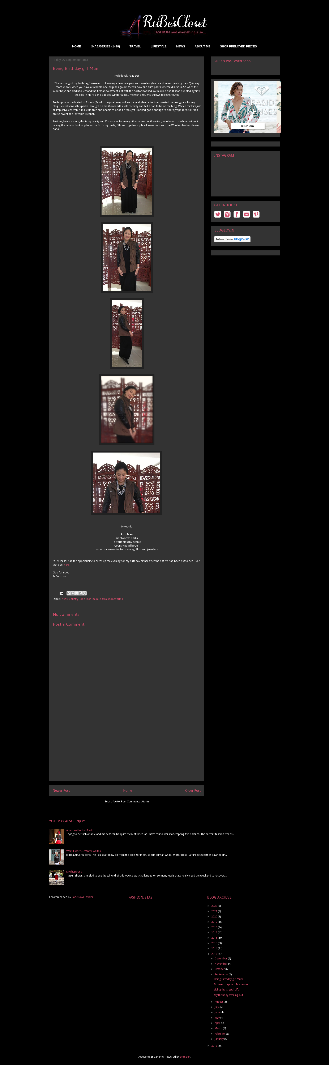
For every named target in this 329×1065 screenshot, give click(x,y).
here (66, 564)
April (218, 1022)
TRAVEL (135, 46)
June (218, 1012)
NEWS (180, 46)
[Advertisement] (126, 751)
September (222, 974)
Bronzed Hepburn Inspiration (231, 984)
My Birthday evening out (228, 995)
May (217, 1017)
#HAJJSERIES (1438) (105, 46)
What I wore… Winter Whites (83, 851)
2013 (214, 953)
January (219, 1038)
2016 (214, 937)
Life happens (74, 871)
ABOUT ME (202, 46)
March (219, 1028)
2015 (214, 943)
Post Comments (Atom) (135, 801)
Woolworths (115, 599)
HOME (76, 46)
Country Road (77, 599)
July (217, 1007)
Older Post (193, 791)
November (221, 963)
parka (103, 599)
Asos (65, 599)
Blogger (185, 1056)
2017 (214, 932)
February (220, 1033)
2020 (214, 916)
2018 (214, 927)
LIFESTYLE (158, 46)
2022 (214, 905)
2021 (214, 911)
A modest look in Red (79, 830)
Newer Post (61, 791)
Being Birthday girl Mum (228, 979)
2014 (214, 948)
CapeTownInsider (82, 897)
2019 (214, 921)
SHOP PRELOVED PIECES (238, 46)
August (219, 1001)
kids (88, 599)
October (220, 969)
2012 (214, 1045)
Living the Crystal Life (226, 989)
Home (127, 791)
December (221, 958)
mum (96, 599)
